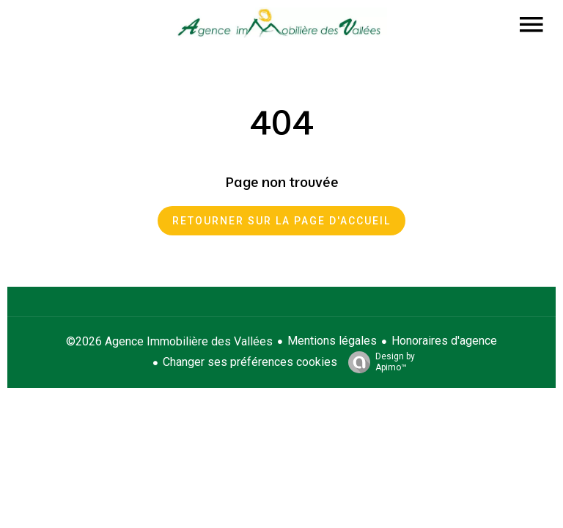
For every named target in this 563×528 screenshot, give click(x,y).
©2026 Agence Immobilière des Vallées (169, 341)
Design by (378, 362)
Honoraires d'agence (444, 341)
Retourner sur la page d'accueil (281, 221)
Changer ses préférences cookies (250, 362)
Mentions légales (332, 341)
